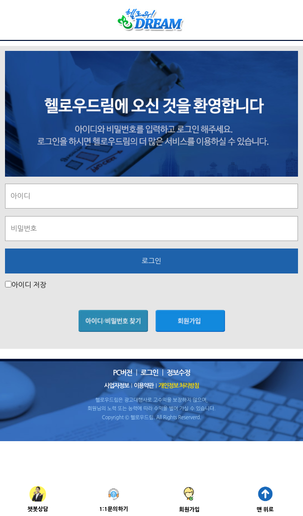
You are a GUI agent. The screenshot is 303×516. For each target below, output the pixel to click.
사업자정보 (116, 386)
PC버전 (122, 372)
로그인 (149, 372)
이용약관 (144, 386)
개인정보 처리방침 (178, 386)
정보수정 (178, 372)
